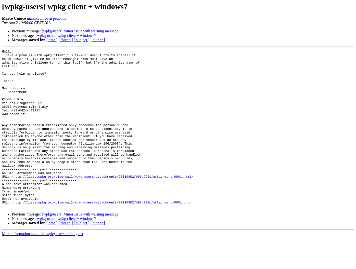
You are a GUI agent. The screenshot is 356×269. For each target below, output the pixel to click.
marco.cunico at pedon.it (46, 18)
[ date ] (51, 40)
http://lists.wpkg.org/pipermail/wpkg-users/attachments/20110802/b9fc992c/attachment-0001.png (101, 233)
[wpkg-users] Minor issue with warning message (80, 31)
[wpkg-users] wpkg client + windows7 (66, 35)
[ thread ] (65, 40)
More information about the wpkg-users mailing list (42, 265)
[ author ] (97, 40)
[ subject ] (81, 40)
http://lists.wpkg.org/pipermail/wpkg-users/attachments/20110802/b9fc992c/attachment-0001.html (102, 202)
